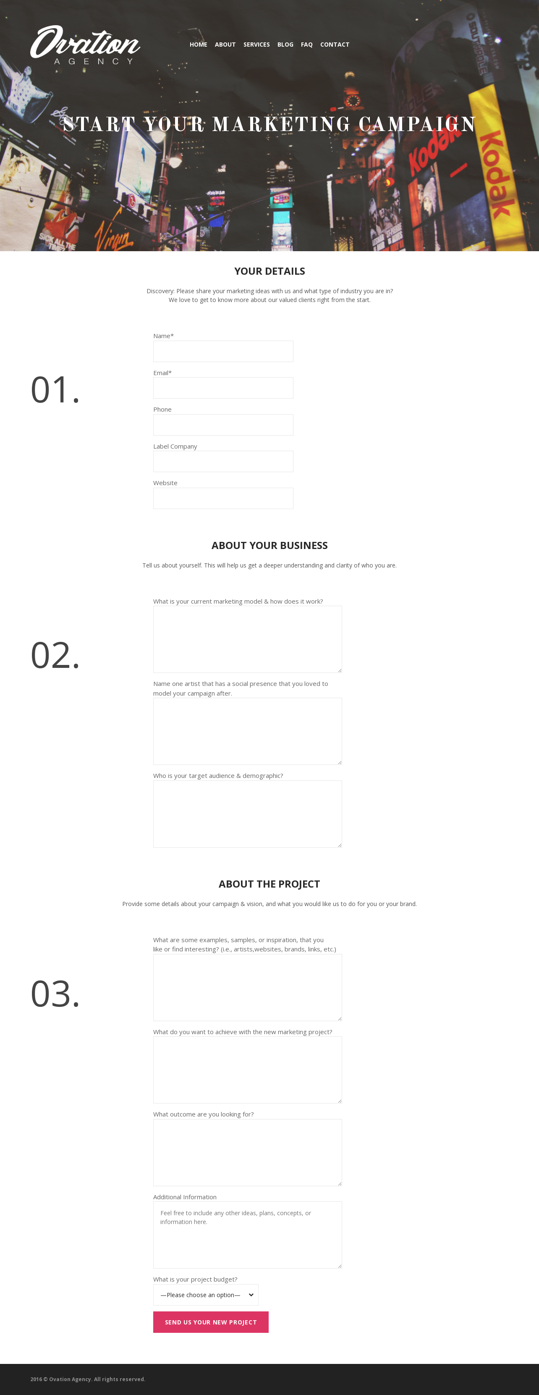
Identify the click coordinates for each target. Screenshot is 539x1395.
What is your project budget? (195, 1279)
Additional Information (185, 1197)
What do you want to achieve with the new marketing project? (242, 1031)
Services (256, 44)
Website (165, 482)
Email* (162, 372)
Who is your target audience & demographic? (218, 775)
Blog (285, 44)
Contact (335, 44)
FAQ (307, 44)
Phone (162, 409)
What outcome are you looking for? (203, 1114)
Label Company (175, 446)
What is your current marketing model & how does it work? (238, 601)
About (225, 44)
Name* (163, 335)
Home (198, 44)
